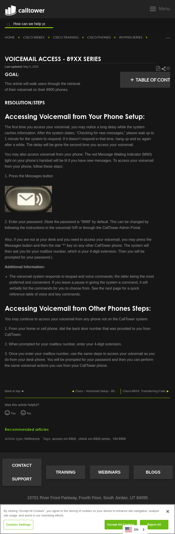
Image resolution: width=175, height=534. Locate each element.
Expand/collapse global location (167, 36)
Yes (13, 413)
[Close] (168, 511)
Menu (164, 8)
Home (10, 37)
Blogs (153, 472)
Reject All (154, 524)
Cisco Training (66, 37)
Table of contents (152, 79)
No (29, 413)
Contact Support (22, 472)
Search (9, 24)
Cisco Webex (34, 37)
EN (131, 529)
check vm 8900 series (94, 439)
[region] (87, 519)
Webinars (109, 472)
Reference (32, 439)
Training (66, 472)
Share (163, 68)
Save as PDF (158, 68)
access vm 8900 (64, 439)
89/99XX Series (131, 37)
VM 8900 (119, 439)
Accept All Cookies (120, 524)
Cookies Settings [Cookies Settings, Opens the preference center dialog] (18, 524)
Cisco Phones (99, 37)
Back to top (12, 391)
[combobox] (135, 529)
